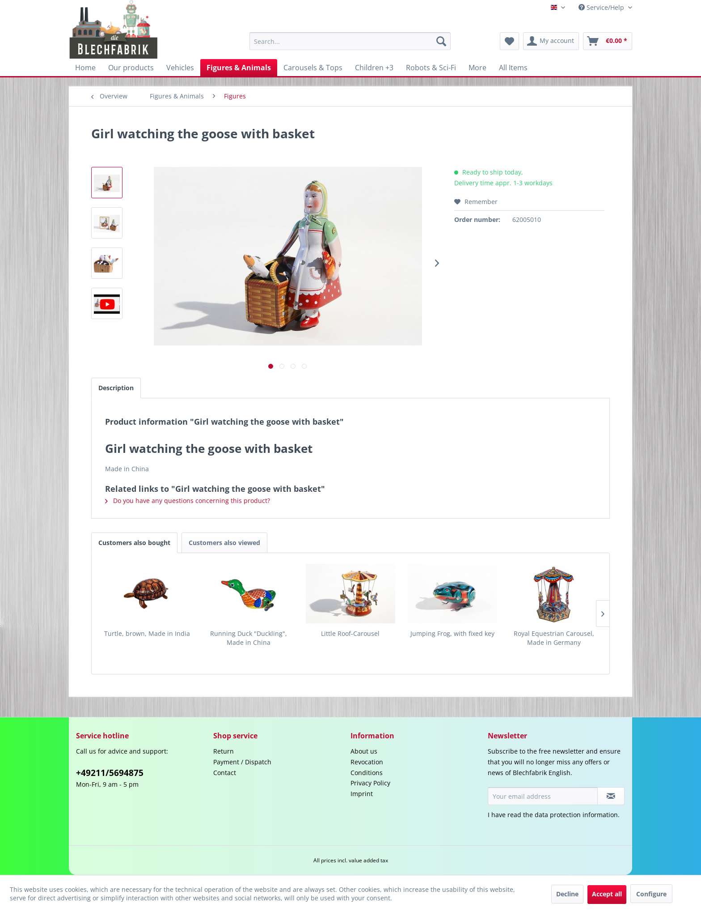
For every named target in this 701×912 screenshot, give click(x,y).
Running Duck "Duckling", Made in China (248, 638)
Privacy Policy (370, 783)
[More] (477, 67)
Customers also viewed (224, 542)
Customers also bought (134, 542)
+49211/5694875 (110, 773)
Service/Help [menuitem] (602, 7)
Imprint (361, 793)
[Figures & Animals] (238, 67)
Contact (224, 772)
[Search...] (350, 41)
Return (223, 751)
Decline (567, 894)
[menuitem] (350, 41)
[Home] (85, 67)
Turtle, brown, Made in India (147, 633)
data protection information (576, 814)
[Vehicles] (180, 67)
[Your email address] (543, 796)
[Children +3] (374, 67)
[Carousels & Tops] (313, 67)
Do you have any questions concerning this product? (187, 500)
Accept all (607, 894)
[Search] (441, 41)
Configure (651, 894)
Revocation (366, 762)
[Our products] (131, 67)
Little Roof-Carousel (350, 633)
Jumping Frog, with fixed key (452, 633)
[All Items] (513, 67)
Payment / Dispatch (242, 762)
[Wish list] (509, 41)
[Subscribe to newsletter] (611, 796)
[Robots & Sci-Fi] (431, 67)
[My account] (551, 41)
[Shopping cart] (607, 41)
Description (116, 388)
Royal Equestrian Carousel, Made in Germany (554, 638)
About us (363, 751)
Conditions (366, 772)
